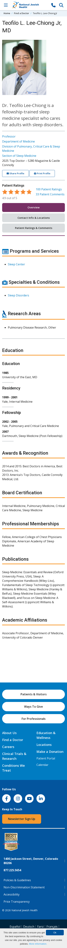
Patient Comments (50, 194)
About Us (9, 733)
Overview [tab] (34, 207)
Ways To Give (33, 707)
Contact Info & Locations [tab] (34, 217)
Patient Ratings (49, 189)
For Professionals (34, 719)
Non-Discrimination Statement (24, 887)
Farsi (40, 927)
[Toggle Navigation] (5, 5)
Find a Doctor (21, 13)
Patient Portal (45, 758)
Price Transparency (17, 902)
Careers (8, 747)
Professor (9, 136)
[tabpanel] (33, 446)
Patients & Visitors (34, 694)
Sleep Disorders (18, 295)
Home (7, 13)
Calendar (42, 765)
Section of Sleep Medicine (19, 156)
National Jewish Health (24, 910)
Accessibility (11, 894)
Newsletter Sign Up (21, 819)
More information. (38, 943)
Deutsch (28, 927)
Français (52, 927)
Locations (44, 744)
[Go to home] (29, 5)
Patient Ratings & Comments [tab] (33, 228)
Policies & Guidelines (17, 880)
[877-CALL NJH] (53, 5)
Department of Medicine (18, 141)
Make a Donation (49, 751)
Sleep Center (16, 264)
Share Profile (15, 173)
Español (15, 927)
